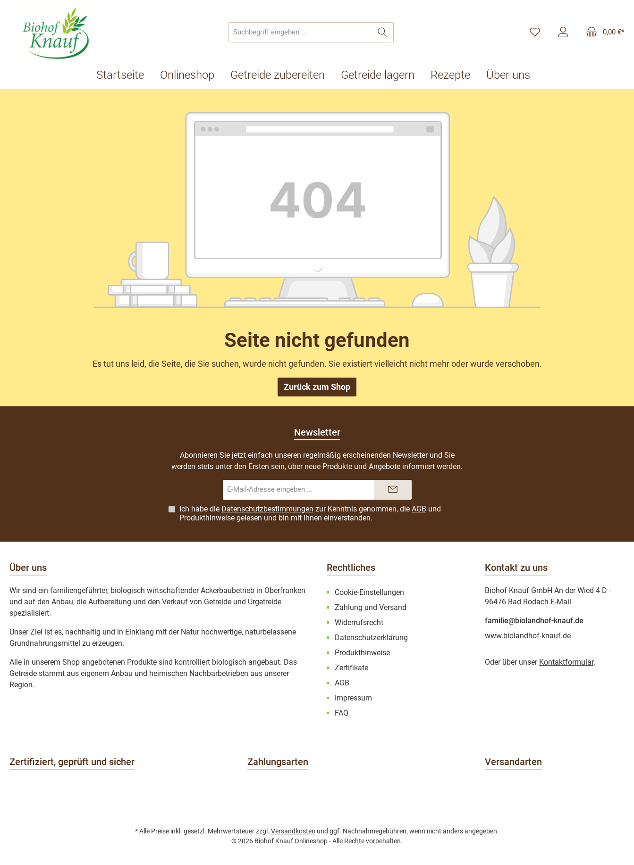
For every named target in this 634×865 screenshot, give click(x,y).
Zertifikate (351, 667)
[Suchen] (383, 32)
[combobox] (300, 32)
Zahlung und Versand (370, 607)
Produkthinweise (207, 517)
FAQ (341, 712)
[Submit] (393, 490)
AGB (419, 508)
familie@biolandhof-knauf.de (534, 620)
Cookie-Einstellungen (369, 592)
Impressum (353, 697)
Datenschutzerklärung (371, 637)
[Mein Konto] (563, 32)
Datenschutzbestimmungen (267, 508)
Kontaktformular (566, 662)
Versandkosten (293, 831)
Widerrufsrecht (359, 622)
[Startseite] (124, 75)
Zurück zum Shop (317, 387)
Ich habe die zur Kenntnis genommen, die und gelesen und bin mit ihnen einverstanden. (310, 513)
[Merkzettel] (535, 32)
